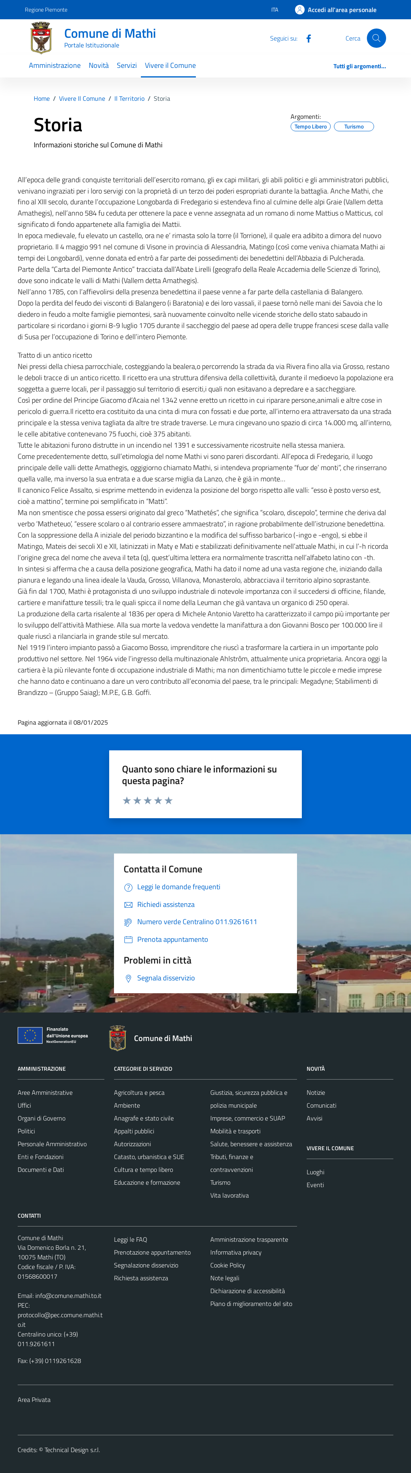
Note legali (224, 1278)
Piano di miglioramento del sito (251, 1303)
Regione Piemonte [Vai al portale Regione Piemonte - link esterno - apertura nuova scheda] (46, 9)
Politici (26, 1131)
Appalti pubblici (134, 1131)
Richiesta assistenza (141, 1278)
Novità (99, 65)
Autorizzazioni (132, 1144)
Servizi (127, 65)
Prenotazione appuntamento (152, 1252)
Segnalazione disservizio (146, 1265)
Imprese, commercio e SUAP (247, 1118)
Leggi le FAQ (130, 1239)
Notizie (316, 1092)
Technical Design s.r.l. (72, 1450)
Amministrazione (55, 65)
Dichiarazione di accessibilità (247, 1291)
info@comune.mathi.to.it (68, 1295)
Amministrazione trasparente (249, 1239)
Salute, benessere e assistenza (251, 1144)
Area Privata (34, 1399)
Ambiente (127, 1105)
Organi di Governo (41, 1118)
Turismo (220, 1182)
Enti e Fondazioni (40, 1156)
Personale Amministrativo (52, 1144)
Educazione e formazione (147, 1182)
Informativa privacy (236, 1252)
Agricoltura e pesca (139, 1092)
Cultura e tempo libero (143, 1169)
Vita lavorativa (229, 1195)
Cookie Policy (227, 1265)
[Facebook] (305, 38)
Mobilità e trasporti (235, 1131)
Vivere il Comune (170, 65)
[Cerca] (376, 38)
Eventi (315, 1185)
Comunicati (321, 1105)
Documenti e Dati (41, 1169)
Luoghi (315, 1172)
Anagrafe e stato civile (144, 1118)
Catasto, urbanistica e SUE (149, 1156)
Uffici (24, 1105)
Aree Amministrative (45, 1092)
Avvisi (314, 1118)
